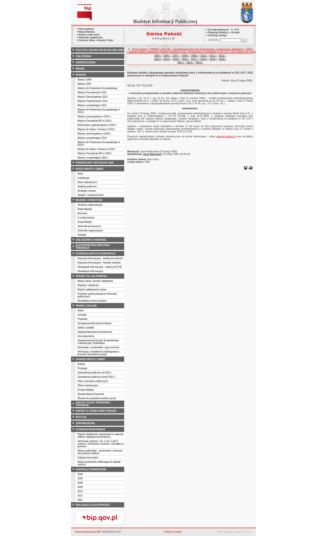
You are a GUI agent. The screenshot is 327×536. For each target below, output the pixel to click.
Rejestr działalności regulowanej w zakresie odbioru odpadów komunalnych (100, 435)
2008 (80, 482)
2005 (80, 478)
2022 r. (190, 62)
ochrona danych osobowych (95, 253)
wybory (81, 75)
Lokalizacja (83, 178)
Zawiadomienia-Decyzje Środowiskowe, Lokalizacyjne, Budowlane (98, 341)
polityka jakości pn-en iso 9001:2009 (100, 50)
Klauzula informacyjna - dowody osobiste (99, 262)
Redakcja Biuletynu (218, 32)
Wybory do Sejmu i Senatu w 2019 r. (96, 149)
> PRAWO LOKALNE (159, 49)
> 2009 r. (248, 49)
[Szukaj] (243, 40)
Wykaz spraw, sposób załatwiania (95, 281)
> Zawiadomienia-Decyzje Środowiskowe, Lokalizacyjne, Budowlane (207, 49)
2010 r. (204, 56)
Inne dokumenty (85, 336)
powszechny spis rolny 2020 (95, 162)
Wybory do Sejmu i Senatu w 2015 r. (96, 129)
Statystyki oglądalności (91, 37)
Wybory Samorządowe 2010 (92, 96)
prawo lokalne (86, 305)
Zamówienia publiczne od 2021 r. (94, 372)
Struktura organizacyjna (89, 204)
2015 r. (176, 59)
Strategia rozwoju (86, 190)
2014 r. (167, 59)
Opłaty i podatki (85, 327)
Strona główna (86, 29)
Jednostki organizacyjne (90, 230)
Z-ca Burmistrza (85, 217)
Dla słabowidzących (218, 29)
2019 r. (213, 59)
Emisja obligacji (85, 389)
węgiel (80, 68)
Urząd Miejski (84, 222)
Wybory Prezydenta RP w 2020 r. (94, 153)
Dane (80, 173)
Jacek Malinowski (152, 154)
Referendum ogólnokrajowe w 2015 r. (97, 125)
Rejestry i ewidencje (88, 285)
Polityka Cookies (173, 532)
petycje (81, 417)
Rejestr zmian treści (89, 34)
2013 (80, 491)
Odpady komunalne (87, 457)
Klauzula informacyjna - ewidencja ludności (100, 258)
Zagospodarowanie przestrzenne (94, 332)
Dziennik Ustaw (87, 40)
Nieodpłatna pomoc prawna (92, 300)
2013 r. (158, 59)
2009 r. (195, 56)
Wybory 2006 (84, 79)
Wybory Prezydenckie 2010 (92, 92)
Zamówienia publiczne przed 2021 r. (96, 377)
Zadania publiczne (87, 186)
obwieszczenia (86, 62)
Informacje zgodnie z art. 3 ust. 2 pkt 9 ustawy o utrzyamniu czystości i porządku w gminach (100, 444)
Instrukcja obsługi (217, 35)
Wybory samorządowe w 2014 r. (94, 116)
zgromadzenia (85, 423)
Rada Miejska (84, 209)
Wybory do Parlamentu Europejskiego (97, 88)
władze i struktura (89, 200)
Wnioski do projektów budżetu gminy (96, 398)
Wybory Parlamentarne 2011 (92, 101)
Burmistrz (82, 213)
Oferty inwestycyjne (87, 385)
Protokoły (82, 319)
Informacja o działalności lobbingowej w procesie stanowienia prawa (98, 353)
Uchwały (82, 314)
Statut (80, 310)
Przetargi (82, 368)
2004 (80, 474)
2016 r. (185, 59)
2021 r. (181, 62)
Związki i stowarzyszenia (90, 195)
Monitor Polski (105, 40)
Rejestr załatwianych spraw (91, 289)
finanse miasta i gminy (90, 359)
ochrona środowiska (90, 429)
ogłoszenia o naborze (91, 239)
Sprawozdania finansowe (90, 394)
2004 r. (158, 56)
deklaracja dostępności (93, 505)
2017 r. (195, 59)
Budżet (81, 364)
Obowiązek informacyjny (90, 271)
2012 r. (222, 56)
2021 (80, 500)
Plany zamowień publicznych (92, 381)
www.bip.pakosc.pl (226, 136)
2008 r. (185, 56)
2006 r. (167, 56)
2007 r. (176, 56)
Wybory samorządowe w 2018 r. (94, 133)
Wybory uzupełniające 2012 (92, 105)
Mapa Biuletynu (87, 31)
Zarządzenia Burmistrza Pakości (94, 323)
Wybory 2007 (84, 84)
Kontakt (235, 32)
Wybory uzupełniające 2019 (92, 138)
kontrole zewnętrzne (91, 469)
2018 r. (204, 59)
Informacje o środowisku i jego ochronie (98, 347)
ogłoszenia (83, 56)
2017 (80, 495)
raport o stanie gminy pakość (96, 411)
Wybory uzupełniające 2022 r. (93, 157)
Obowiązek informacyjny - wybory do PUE (99, 267)
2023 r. (199, 62)
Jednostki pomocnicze (89, 226)
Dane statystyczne (87, 182)
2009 (80, 487)
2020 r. (222, 59)
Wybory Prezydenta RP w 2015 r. (94, 120)
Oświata (81, 234)
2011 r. (213, 56)
